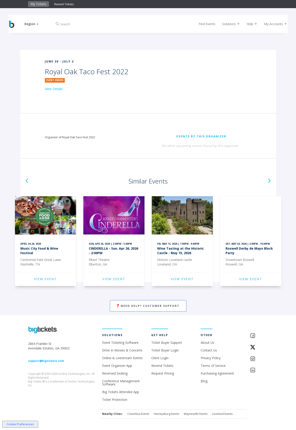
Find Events (203, 24)
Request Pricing (162, 373)
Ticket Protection (114, 399)
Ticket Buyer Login (165, 350)
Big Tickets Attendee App (120, 392)
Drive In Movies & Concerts (122, 350)
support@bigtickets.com (46, 361)
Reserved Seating (115, 373)
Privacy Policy (211, 358)
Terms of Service (213, 365)
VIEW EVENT (45, 279)
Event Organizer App (117, 365)
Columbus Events (138, 414)
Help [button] (248, 24)
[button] (35, 24)
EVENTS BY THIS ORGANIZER (201, 136)
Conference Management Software (121, 382)
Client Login (159, 358)
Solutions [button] (227, 24)
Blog (204, 381)
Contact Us (209, 350)
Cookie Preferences (20, 424)
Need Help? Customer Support (148, 306)
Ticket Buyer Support (166, 342)
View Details (54, 89)
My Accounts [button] (271, 24)
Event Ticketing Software (120, 342)
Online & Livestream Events (122, 358)
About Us (207, 342)
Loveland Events (222, 414)
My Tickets (38, 4)
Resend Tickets (64, 4)
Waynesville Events (195, 414)
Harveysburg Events (166, 414)
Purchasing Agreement (217, 373)
